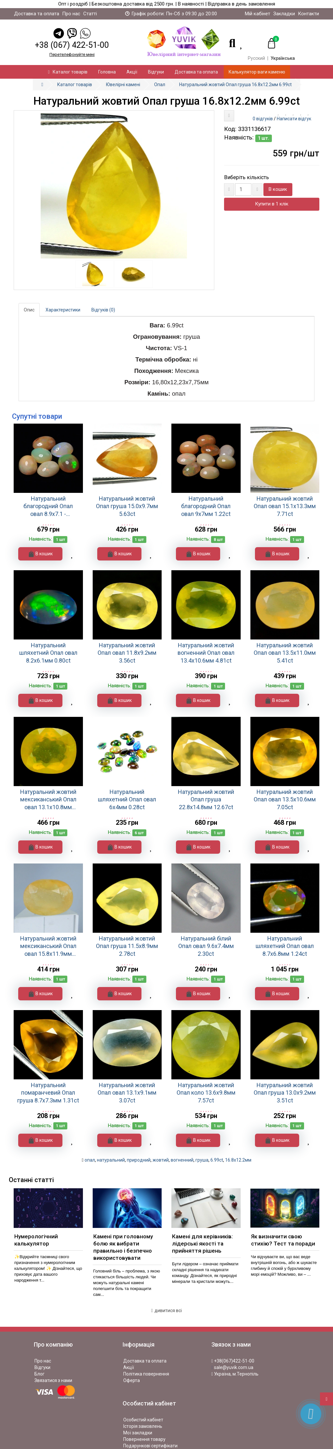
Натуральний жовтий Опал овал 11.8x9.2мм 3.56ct (127, 653)
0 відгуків (263, 118)
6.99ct (216, 1160)
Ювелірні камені (123, 84)
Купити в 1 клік (271, 204)
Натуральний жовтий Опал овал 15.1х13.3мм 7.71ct (285, 506)
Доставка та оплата (36, 14)
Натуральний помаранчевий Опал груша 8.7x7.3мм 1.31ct (48, 1093)
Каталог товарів (67, 71)
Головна (107, 71)
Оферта (131, 1380)
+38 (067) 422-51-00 (72, 45)
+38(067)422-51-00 (232, 1360)
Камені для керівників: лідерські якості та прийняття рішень (202, 1243)
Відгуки (156, 71)
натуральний (111, 1160)
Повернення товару (144, 1439)
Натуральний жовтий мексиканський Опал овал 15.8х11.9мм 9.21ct (48, 946)
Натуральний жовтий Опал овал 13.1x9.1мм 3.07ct (127, 1093)
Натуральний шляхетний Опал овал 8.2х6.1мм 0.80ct (48, 653)
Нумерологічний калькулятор (36, 1240)
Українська (283, 58)
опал (90, 1160)
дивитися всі (166, 1310)
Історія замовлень (142, 1426)
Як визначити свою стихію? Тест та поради (283, 1240)
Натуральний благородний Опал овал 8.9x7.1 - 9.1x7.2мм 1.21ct (48, 506)
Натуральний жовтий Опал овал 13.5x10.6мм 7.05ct (285, 799)
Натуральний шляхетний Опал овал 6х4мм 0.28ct (127, 799)
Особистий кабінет (143, 1419)
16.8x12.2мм (238, 1160)
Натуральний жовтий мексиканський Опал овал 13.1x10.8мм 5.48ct (48, 799)
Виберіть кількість (246, 177)
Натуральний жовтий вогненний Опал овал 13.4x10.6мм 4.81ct (206, 653)
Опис (29, 309)
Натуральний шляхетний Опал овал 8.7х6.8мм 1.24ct (285, 946)
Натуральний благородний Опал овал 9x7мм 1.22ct (206, 506)
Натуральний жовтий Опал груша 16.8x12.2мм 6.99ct (235, 84)
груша (201, 1160)
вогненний (182, 1160)
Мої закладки (137, 1432)
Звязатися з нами (53, 1380)
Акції (132, 71)
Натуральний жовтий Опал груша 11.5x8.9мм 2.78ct (127, 946)
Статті (90, 14)
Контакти (308, 14)
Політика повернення (146, 1374)
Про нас (71, 14)
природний (139, 1160)
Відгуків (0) (103, 309)
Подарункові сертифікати (150, 1445)
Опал (159, 84)
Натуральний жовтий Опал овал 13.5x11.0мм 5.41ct (285, 653)
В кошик (278, 189)
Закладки (284, 14)
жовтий (161, 1160)
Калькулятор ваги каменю (257, 71)
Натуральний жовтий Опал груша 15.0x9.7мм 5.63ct (127, 506)
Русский (256, 58)
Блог (39, 1374)
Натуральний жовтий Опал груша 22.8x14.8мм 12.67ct (206, 799)
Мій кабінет (257, 14)
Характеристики (63, 309)
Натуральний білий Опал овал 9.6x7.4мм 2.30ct (206, 946)
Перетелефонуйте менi (72, 54)
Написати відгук (294, 118)
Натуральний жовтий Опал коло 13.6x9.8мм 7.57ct (206, 1093)
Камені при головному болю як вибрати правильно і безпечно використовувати (123, 1247)
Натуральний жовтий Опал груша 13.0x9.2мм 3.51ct (285, 1093)
